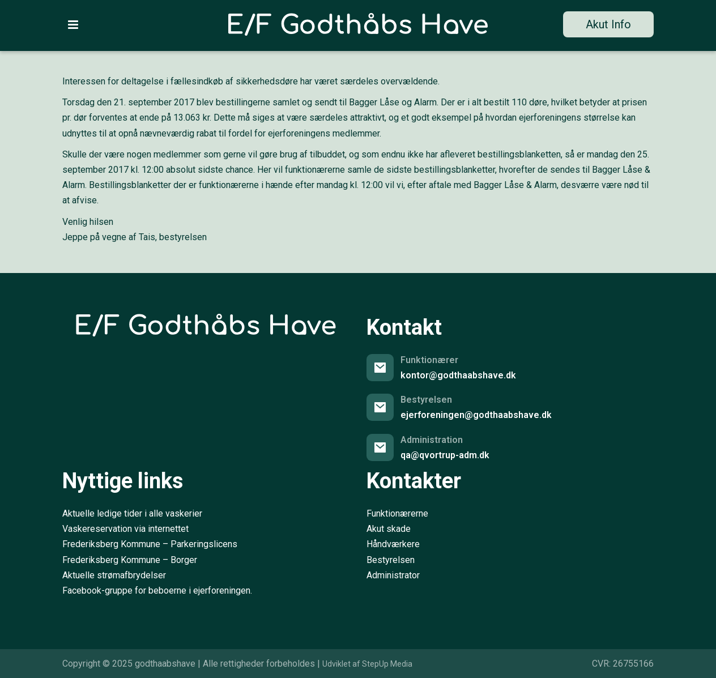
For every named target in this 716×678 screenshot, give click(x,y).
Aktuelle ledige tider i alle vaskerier (132, 513)
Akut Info (608, 24)
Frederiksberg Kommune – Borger (129, 560)
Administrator (393, 575)
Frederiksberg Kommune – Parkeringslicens (149, 544)
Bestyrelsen (390, 560)
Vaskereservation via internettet (125, 528)
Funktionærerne (397, 513)
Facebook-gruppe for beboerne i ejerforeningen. (157, 590)
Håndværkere (393, 544)
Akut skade (388, 528)
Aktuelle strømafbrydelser (114, 575)
